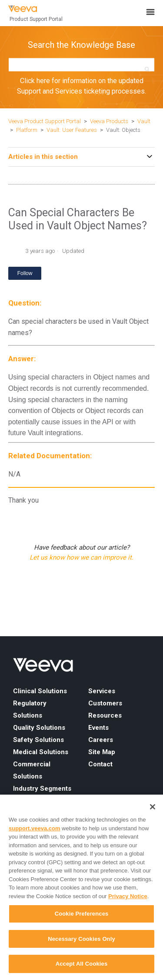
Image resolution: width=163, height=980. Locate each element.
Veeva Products (109, 121)
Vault (143, 121)
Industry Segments (42, 788)
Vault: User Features (72, 130)
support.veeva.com (34, 828)
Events (98, 728)
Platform (26, 130)
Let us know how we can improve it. (81, 557)
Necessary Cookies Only (81, 939)
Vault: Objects (123, 130)
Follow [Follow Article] (25, 273)
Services (101, 691)
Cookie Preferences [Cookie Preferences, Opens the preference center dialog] (82, 913)
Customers (105, 703)
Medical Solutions (40, 752)
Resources (105, 715)
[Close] (152, 806)
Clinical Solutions (40, 691)
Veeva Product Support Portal (44, 121)
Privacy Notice (127, 896)
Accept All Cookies (82, 963)
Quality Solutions (39, 728)
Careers (100, 740)
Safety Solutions (38, 740)
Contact (100, 764)
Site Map (101, 752)
